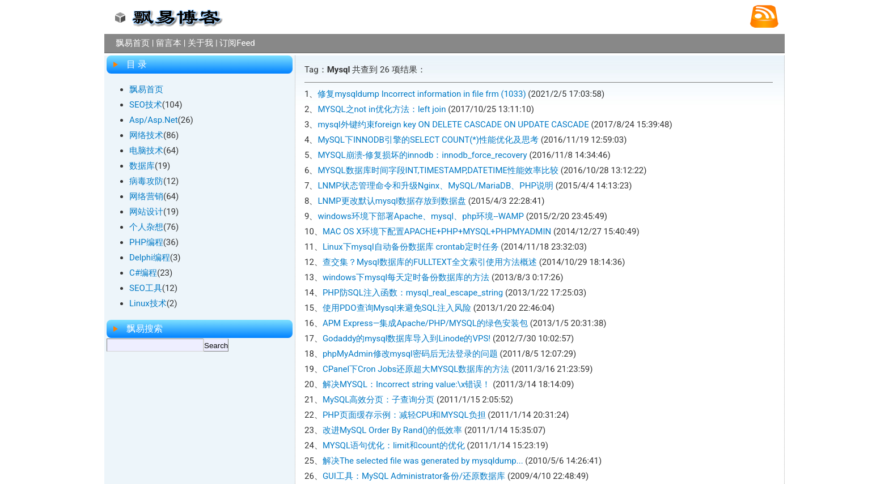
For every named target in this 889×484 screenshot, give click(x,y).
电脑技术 (146, 150)
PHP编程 (146, 242)
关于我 (200, 43)
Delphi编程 (149, 257)
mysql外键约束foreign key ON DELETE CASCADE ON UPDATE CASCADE (453, 124)
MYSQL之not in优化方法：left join (382, 109)
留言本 (168, 43)
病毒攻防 (146, 181)
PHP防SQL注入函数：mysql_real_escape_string (413, 293)
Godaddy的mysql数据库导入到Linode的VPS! (406, 338)
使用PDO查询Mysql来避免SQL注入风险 (397, 308)
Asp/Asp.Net (153, 120)
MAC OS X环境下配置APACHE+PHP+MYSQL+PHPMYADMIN (437, 231)
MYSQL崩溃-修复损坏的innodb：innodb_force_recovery (422, 155)
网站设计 (146, 212)
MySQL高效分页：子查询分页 (379, 400)
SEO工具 (145, 288)
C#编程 (143, 273)
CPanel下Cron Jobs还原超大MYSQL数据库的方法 (416, 369)
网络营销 (146, 196)
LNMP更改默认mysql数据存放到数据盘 (392, 201)
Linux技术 (148, 303)
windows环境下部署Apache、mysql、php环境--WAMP (421, 216)
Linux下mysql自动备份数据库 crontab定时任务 (411, 247)
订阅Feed (237, 43)
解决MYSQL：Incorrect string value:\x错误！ (407, 384)
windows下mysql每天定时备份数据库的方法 (406, 277)
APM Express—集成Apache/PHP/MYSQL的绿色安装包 (425, 323)
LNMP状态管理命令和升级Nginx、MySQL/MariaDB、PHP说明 (435, 186)
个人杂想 (146, 227)
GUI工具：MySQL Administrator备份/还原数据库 (414, 476)
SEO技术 (145, 105)
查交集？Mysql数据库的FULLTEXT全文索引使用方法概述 (430, 262)
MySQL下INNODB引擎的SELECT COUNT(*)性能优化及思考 (428, 140)
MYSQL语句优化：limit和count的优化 (394, 445)
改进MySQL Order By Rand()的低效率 (392, 430)
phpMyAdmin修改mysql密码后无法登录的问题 (410, 354)
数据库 (142, 166)
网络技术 (146, 135)
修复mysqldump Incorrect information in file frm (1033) (422, 94)
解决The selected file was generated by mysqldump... (423, 461)
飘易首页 (133, 43)
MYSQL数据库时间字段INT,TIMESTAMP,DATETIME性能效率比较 (438, 170)
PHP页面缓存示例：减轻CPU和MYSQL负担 (404, 415)
